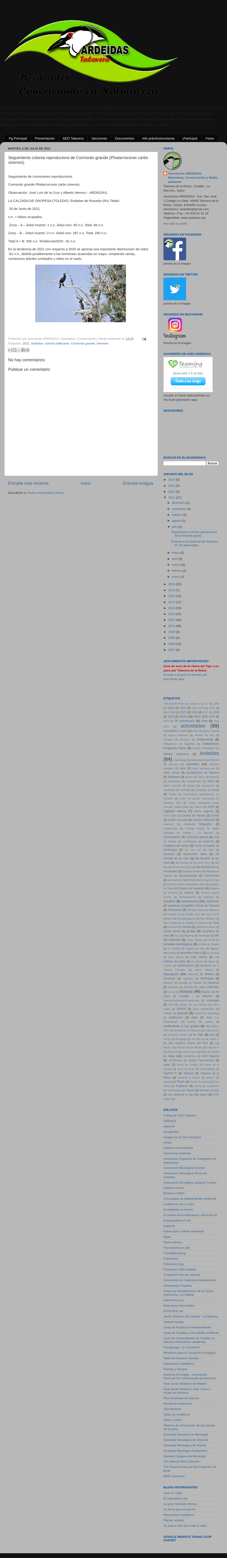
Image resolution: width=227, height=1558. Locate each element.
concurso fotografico (198, 824)
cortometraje (190, 841)
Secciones (99, 138)
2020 (172, 584)
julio (175, 526)
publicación (176, 1017)
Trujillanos (182, 1086)
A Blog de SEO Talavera (179, 1115)
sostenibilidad (207, 1069)
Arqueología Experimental (205, 760)
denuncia (169, 854)
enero (176, 576)
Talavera (188, 1073)
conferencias (170, 828)
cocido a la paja (178, 819)
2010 (172, 632)
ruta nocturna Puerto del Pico (188, 1043)
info (216, 935)
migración (188, 978)
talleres (210, 1077)
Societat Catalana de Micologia (184, 1456)
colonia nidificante (57, 343)
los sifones (197, 961)
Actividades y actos (175, 730)
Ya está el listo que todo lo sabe (185, 1525)
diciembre (179, 502)
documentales (175, 880)
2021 (26, 343)
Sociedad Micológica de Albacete (185, 1440)
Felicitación (175, 910)
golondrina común (205, 927)
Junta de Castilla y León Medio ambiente (191, 1332)
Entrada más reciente (28, 483)
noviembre (179, 509)
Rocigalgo (181, 1039)
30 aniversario (185, 720)
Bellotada (174, 777)
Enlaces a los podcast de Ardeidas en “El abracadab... (194, 543)
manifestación (185, 965)
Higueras (189, 935)
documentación (188, 875)
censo (215, 789)
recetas (209, 1021)
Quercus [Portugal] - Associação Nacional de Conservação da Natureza (189, 1376)
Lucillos (167, 965)
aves (183, 768)
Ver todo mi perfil (174, 223)
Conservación (171, 837)
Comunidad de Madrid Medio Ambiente (189, 1198)
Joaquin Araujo (173, 1322)
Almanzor (185, 739)
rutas (171, 1056)
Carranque (169, 790)
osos (171, 1004)
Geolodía (173, 927)
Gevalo (186, 927)
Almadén (168, 739)
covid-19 (208, 841)
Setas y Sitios (172, 1420)
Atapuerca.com (173, 1187)
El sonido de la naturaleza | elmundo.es (190, 1215)
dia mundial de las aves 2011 (192, 862)
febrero (177, 570)
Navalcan (213, 982)
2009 (172, 637)
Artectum (173, 764)
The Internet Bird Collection (182, 1461)
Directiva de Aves (192, 871)
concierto (168, 824)
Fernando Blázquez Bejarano (203, 910)
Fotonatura (170, 1258)
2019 (172, 590)
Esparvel (208, 897)
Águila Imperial (211, 731)
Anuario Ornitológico (203, 748)
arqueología (179, 760)
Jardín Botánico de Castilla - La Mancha (190, 1316)
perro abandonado (203, 1009)
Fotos (209, 138)
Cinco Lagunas (204, 811)
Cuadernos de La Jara (178, 1204)
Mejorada (193, 974)
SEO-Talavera (210, 1056)
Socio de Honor (186, 1069)
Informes (103, 343)
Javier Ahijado (194, 940)
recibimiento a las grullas (181, 1026)
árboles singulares (176, 754)
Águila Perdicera (178, 735)
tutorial (197, 1086)
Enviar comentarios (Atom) (45, 492)
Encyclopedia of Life (177, 1220)
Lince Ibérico (176, 957)
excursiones (190, 901)
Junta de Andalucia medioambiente (187, 1327)
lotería (211, 961)
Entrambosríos (187, 897)
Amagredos (171, 1131)
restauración (212, 1030)
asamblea (192, 764)
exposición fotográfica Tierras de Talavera (193, 905)
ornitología (212, 1000)
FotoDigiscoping (174, 1253)
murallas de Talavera (190, 982)
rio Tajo (198, 1034)
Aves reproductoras (203, 768)
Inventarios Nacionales (179, 1305)
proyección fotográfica (207, 1013)
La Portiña (174, 948)
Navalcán (173, 987)
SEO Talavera (73, 138)
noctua (171, 991)
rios (212, 1034)
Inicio (86, 483)
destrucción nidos (195, 854)
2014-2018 (169, 712)
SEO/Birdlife (175, 1060)
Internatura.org (173, 1300)
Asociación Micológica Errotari (184, 1168)
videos (203, 1094)
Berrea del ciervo (195, 777)
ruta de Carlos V (209, 1039)
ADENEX (169, 1121)
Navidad (188, 987)
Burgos (191, 785)
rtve (193, 1039)
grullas (191, 931)
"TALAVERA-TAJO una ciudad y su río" (185, 703)
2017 (205, 712)
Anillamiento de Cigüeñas (179, 743)
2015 (172, 602)
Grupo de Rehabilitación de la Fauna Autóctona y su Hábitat (188, 1292)
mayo (176, 552)
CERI (211, 806)
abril (175, 558)
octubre (177, 514)
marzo (176, 564)
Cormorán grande (83, 343)
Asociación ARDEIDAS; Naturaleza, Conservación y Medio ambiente (193, 178)
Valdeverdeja (174, 1090)
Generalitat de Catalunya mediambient (189, 1280)
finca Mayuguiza (186, 918)
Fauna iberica (172, 1242)
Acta (204, 720)
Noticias (186, 991)
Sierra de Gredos (187, 1064)
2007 (172, 649)
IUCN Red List (173, 1311)
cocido (215, 815)
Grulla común (171, 931)
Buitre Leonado (172, 785)
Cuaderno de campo (176, 845)
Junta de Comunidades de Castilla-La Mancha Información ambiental (189, 1340)
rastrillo (192, 1021)
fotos (216, 922)
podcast (182, 1013)
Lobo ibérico (199, 957)
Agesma (169, 1126)
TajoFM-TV (170, 1073)
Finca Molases (207, 918)
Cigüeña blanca (174, 811)
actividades (193, 726)
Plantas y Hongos (175, 1369)
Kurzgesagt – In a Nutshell (181, 1347)
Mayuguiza (170, 974)
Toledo (181, 1081)
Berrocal (214, 777)
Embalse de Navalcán (191, 888)
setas (166, 1064)
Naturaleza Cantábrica (178, 1363)
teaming (167, 1081)
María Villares (204, 969)
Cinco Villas (170, 815)
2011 (172, 626)
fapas (167, 1237)
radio (194, 1017)
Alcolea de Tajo (204, 735)
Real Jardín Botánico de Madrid (184, 1383)
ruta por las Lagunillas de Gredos (200, 1051)
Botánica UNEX (174, 1193)
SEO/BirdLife (172, 1409)
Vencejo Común (209, 1090)
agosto (177, 520)
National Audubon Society (181, 1358)
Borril (210, 781)
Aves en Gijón (173, 1493)
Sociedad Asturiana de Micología (185, 1434)
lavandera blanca (191, 952)
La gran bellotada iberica (180, 1504)
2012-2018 (198, 708)
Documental (211, 875)
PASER (181, 1008)
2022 (172, 491)
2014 (172, 608)
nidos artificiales (209, 987)
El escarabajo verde (194, 884)
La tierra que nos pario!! (179, 1509)
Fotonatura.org (173, 1264)
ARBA (167, 1142)
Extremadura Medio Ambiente (183, 1231)
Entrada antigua (138, 483)
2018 (216, 712)
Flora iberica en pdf (176, 1247)
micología (169, 978)
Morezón (168, 982)
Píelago (167, 1013)
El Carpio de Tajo (209, 880)
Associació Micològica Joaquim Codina (189, 1182)
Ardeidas (37, 343)
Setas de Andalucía (176, 1414)
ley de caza (213, 952)
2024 (172, 479)
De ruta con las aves (199, 849)
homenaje (204, 935)
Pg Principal (18, 138)
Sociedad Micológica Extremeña (185, 1450)
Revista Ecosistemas (177, 1403)
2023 (172, 485)
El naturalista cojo (175, 1498)
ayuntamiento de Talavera (202, 772)
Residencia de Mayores (187, 1030)
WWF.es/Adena (174, 1476)
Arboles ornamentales (178, 1148)
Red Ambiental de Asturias (181, 1398)
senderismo (189, 1056)
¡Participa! (190, 138)
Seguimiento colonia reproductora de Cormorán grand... (194, 533)
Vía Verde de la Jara (181, 1094)
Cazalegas (201, 790)
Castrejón (185, 790)
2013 (172, 614)
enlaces (189, 892)
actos (195, 731)
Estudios (169, 901)
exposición (212, 901)
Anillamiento (205, 739)
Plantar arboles (173, 1520)
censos (198, 807)
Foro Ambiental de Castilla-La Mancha (185, 923)
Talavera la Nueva (189, 1077)
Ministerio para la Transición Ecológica (189, 1352)
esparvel (169, 1226)
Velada (190, 1090)
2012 (172, 620)
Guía (177, 935)
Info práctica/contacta (158, 138)
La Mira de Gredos (208, 944)
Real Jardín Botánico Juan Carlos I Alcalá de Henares (187, 1390)
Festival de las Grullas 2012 (184, 914)
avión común (171, 772)
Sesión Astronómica (201, 1060)
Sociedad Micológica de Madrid (184, 1445)
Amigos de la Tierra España (182, 1137)
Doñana (191, 880)
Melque (209, 974)
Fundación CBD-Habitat (179, 1269)
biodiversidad (194, 781)
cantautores (208, 785)
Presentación (45, 138)
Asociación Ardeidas (177, 1153)
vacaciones (213, 1086)
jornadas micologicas (177, 944)
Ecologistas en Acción (178, 1209)
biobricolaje (174, 781)
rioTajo (167, 1039)
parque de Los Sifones (193, 1004)
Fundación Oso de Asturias (181, 1274)
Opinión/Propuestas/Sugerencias (181, 1000)
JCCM (211, 940)
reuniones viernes (178, 1034)
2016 (172, 596)
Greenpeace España (177, 1285)
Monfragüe (207, 978)
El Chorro (172, 884)
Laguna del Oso (195, 948)
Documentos (124, 138)
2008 (172, 644)
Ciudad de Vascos (193, 815)
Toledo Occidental (200, 1081)
